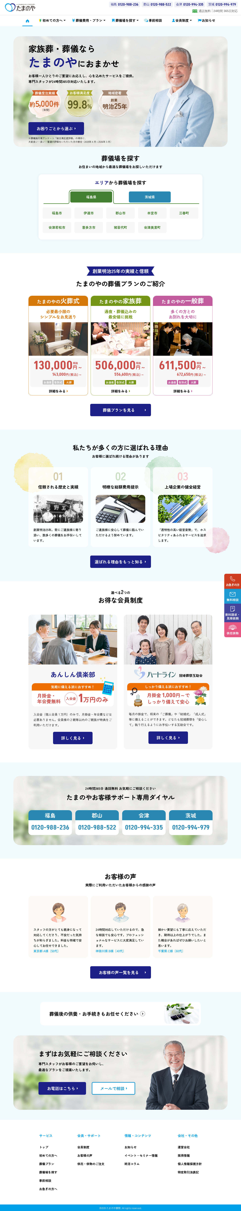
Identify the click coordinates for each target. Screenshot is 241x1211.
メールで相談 (112, 1088)
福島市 (57, 213)
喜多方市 (88, 227)
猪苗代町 (120, 227)
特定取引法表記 (188, 1172)
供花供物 (233, 633)
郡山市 (120, 213)
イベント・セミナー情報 (141, 1155)
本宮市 (152, 213)
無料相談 (233, 599)
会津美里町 (152, 227)
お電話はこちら (61, 1088)
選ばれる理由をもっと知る (119, 562)
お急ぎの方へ (48, 1189)
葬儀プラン (46, 1164)
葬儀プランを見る (119, 410)
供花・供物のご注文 (90, 1164)
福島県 (91, 196)
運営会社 (184, 1147)
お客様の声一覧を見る (119, 972)
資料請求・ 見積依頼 (232, 616)
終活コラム (132, 1164)
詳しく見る (71, 738)
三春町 (184, 213)
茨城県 (150, 196)
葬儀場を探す (125, 20)
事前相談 (155, 20)
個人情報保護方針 (190, 1164)
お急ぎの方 (232, 584)
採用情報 (184, 1155)
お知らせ (208, 20)
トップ (43, 1147)
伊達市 (89, 213)
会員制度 (182, 20)
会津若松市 (57, 227)
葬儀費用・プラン (89, 20)
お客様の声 (84, 1155)
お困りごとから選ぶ (54, 128)
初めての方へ (53, 20)
